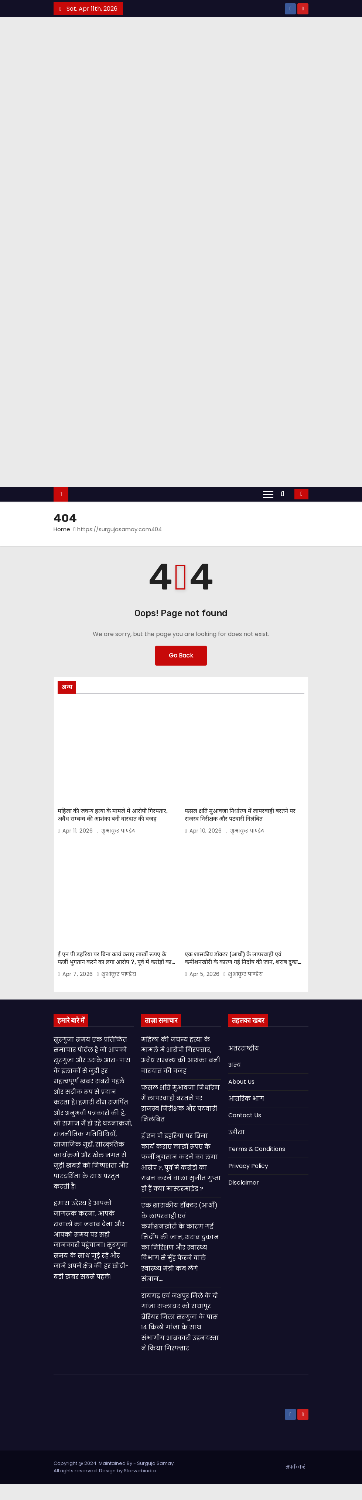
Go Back (181, 681)
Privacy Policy (248, 1182)
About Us (241, 1098)
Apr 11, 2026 (78, 851)
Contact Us (244, 1131)
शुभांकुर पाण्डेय (116, 851)
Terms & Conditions (256, 1165)
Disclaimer (243, 1199)
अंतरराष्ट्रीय (243, 1064)
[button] (284, 519)
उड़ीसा (236, 1148)
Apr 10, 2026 (206, 851)
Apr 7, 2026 (78, 990)
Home (62, 555)
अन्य (234, 1081)
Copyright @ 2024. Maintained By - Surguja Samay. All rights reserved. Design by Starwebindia (114, 1483)
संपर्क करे (295, 1483)
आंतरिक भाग (246, 1115)
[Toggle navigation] (268, 520)
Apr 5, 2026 (205, 990)
